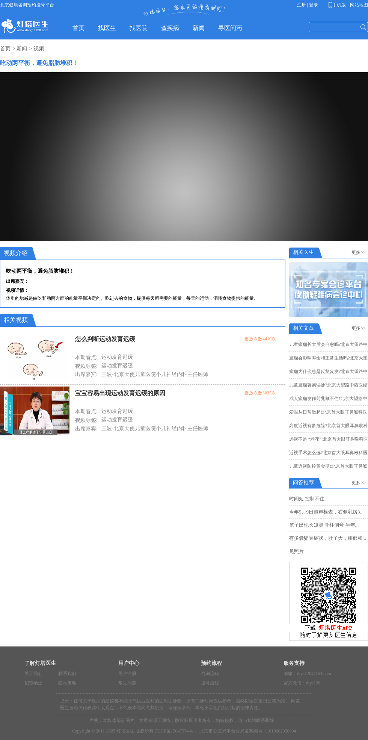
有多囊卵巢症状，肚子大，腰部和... (327, 538)
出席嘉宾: (86, 374)
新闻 (22, 48)
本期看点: (86, 357)
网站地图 (358, 5)
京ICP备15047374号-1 (176, 731)
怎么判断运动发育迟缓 (105, 339)
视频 (38, 48)
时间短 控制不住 (306, 498)
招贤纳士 (33, 683)
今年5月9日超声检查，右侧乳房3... (326, 512)
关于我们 (33, 673)
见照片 (296, 551)
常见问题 (127, 683)
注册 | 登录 (307, 5)
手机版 (338, 5)
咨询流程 (210, 673)
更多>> (359, 252)
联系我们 (67, 673)
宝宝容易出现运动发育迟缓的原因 (120, 393)
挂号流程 (210, 683)
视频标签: (86, 366)
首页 (5, 48)
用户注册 (127, 673)
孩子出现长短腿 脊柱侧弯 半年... (324, 525)
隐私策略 (67, 683)
